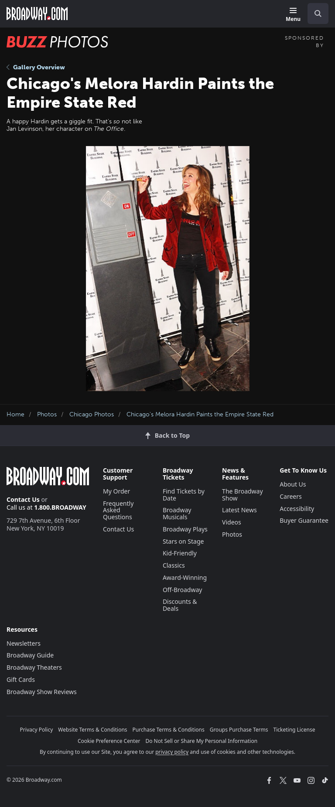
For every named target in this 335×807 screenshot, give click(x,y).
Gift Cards (21, 679)
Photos (47, 414)
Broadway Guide (30, 655)
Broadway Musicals (177, 513)
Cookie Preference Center (109, 741)
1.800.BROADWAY (60, 507)
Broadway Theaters (34, 667)
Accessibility (297, 508)
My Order (116, 491)
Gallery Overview (36, 67)
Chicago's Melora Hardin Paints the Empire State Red (199, 414)
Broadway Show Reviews (42, 692)
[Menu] (293, 15)
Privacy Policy (36, 729)
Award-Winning (185, 577)
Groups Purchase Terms (239, 729)
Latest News (239, 510)
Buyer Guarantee (304, 520)
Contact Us (23, 499)
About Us (293, 484)
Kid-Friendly (180, 553)
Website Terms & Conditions (92, 729)
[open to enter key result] (318, 13)
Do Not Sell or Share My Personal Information (201, 741)
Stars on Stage (183, 541)
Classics (174, 565)
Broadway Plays (185, 529)
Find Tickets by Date (184, 494)
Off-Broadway (182, 590)
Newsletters (24, 643)
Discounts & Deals (180, 605)
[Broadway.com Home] (37, 13)
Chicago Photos (91, 414)
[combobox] (314, 13)
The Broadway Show (242, 494)
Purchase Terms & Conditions (169, 729)
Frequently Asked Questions (118, 510)
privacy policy (171, 752)
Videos (231, 522)
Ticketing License (294, 729)
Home (15, 414)
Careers (290, 496)
